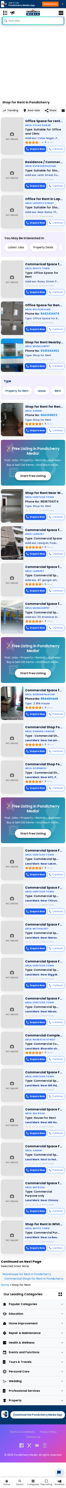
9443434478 (49, 314)
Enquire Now (35, 148)
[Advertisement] (33, 55)
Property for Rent (17, 391)
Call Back (56, 148)
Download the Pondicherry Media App (37, 1415)
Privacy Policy (48, 1432)
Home (5, 1285)
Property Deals (43, 247)
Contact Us (33, 1437)
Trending (10, 110)
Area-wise (31, 110)
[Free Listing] (46, 1483)
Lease (42, 391)
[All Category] (33, 1483)
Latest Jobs (16, 247)
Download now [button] (50, 4)
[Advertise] (59, 1483)
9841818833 (48, 415)
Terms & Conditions (22, 1432)
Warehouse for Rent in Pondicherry (27, 1274)
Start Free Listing (33, 476)
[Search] (19, 1483)
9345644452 (49, 351)
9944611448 (49, 699)
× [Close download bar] (63, 4)
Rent (58, 391)
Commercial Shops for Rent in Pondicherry (33, 1279)
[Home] (6, 1483)
